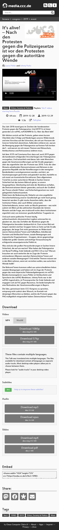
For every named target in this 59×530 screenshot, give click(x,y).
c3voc (34, 527)
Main (5, 108)
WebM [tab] (19, 320)
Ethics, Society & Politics (21, 108)
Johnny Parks (25, 66)
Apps (41, 525)
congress (16, 19)
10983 (13, 515)
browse (5, 19)
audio (17, 111)
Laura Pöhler (10, 66)
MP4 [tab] (7, 320)
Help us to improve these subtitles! (28, 390)
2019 (25, 19)
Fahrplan (37, 120)
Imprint (49, 525)
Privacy (26, 527)
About (33, 525)
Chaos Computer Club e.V (17, 525)
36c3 (5, 515)
